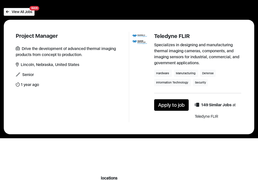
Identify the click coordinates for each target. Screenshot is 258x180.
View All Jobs (20, 11)
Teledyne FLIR (172, 36)
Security (200, 82)
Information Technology (172, 82)
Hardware (163, 73)
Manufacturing (186, 73)
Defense (208, 73)
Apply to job (171, 105)
